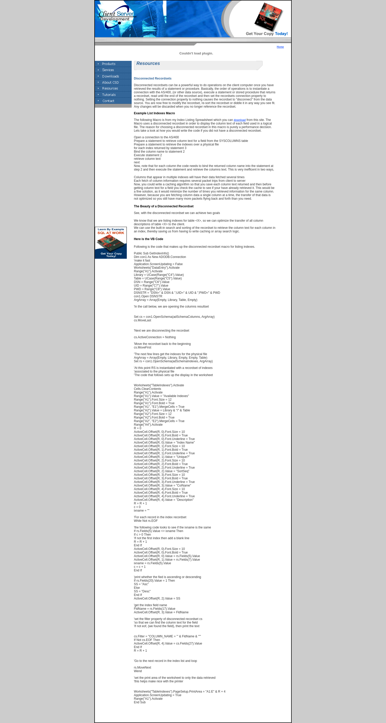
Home (280, 47)
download (240, 120)
